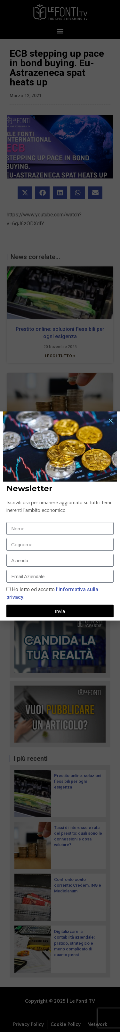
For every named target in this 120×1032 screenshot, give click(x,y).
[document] (60, 516)
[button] (111, 421)
